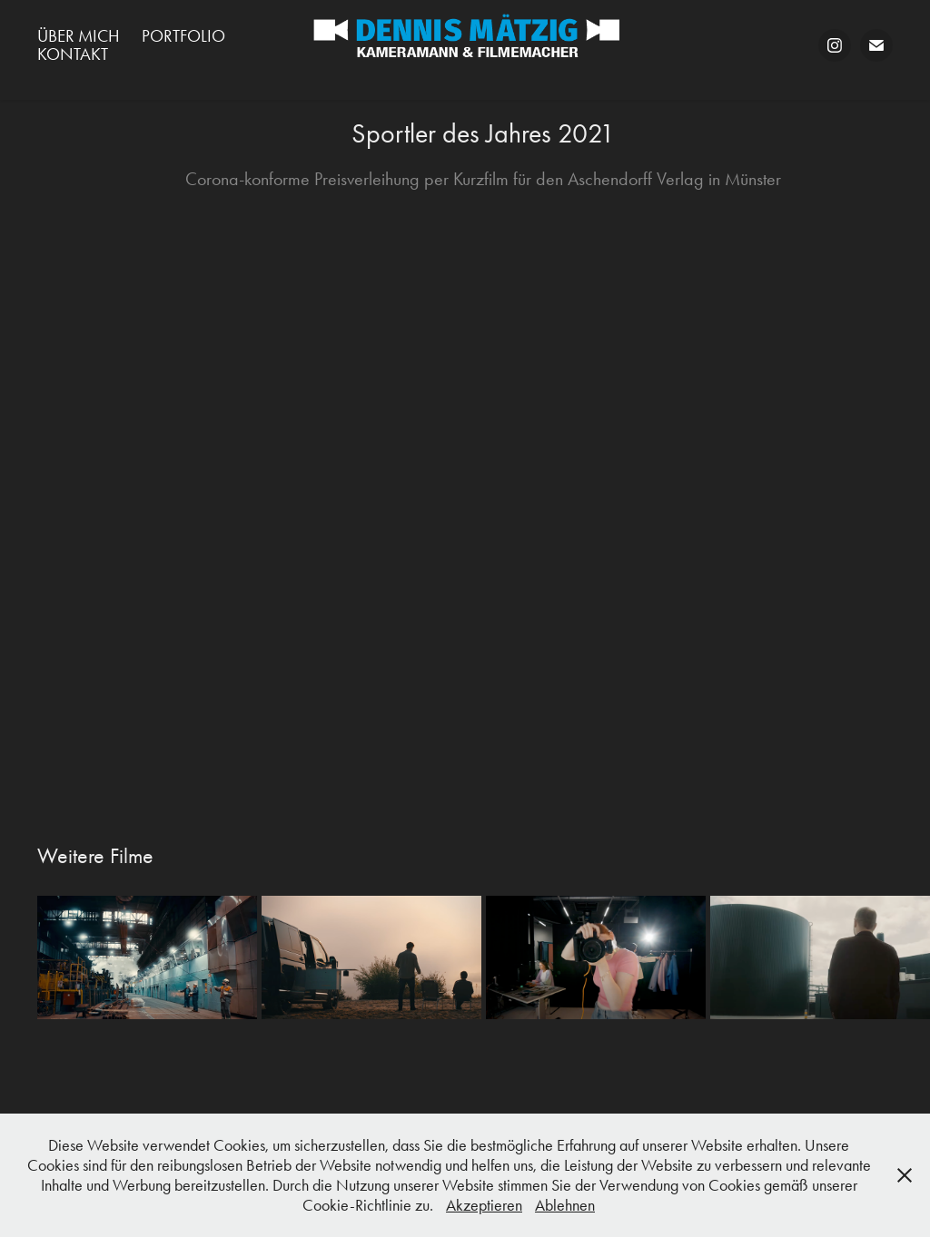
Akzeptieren (484, 1205)
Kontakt (72, 54)
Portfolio (183, 35)
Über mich (78, 35)
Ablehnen (565, 1205)
